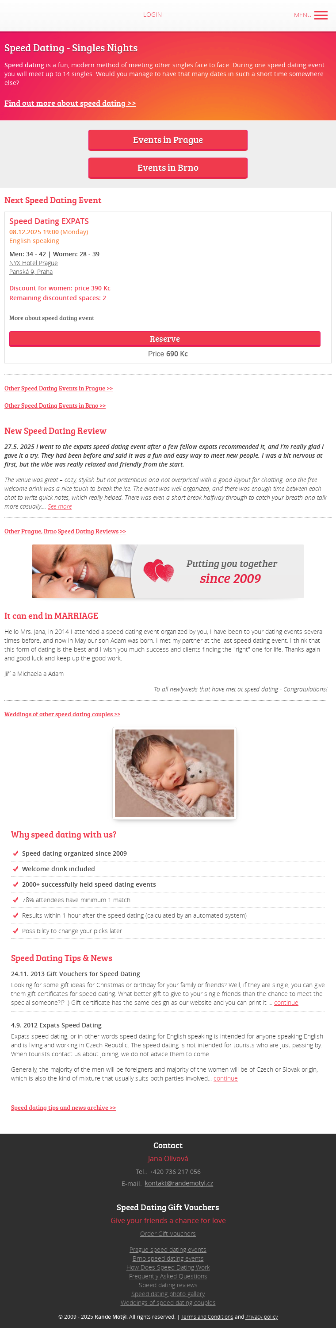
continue (286, 1002)
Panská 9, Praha (31, 271)
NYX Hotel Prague (33, 263)
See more (60, 506)
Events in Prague (168, 139)
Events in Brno (168, 167)
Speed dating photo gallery (168, 1293)
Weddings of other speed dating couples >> (62, 714)
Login (160, 14)
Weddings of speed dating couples (168, 1302)
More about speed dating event (51, 317)
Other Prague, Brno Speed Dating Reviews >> (65, 531)
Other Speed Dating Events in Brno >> (55, 405)
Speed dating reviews (168, 1285)
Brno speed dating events (168, 1258)
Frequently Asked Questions (168, 1276)
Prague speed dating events (168, 1249)
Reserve (165, 338)
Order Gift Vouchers (168, 1233)
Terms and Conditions (207, 1316)
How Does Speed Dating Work (168, 1267)
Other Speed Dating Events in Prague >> (58, 388)
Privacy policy (261, 1316)
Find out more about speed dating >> (70, 102)
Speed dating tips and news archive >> (63, 1107)
